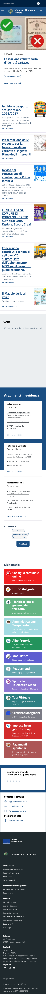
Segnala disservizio (10, 905)
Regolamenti (8, 893)
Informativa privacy (10, 913)
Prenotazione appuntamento (14, 869)
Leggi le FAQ (8, 924)
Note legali (7, 927)
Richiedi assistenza (10, 902)
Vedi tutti (23, 543)
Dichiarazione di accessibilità (13, 916)
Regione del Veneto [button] (8, 3)
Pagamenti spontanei (11, 873)
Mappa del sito (8, 978)
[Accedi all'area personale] (39, 3)
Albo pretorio (8, 876)
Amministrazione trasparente (14, 889)
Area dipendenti (9, 880)
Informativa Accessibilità (12, 920)
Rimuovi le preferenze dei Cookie (15, 984)
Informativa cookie (10, 909)
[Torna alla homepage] (23, 854)
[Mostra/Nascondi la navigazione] (2, 11)
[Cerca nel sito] (41, 11)
